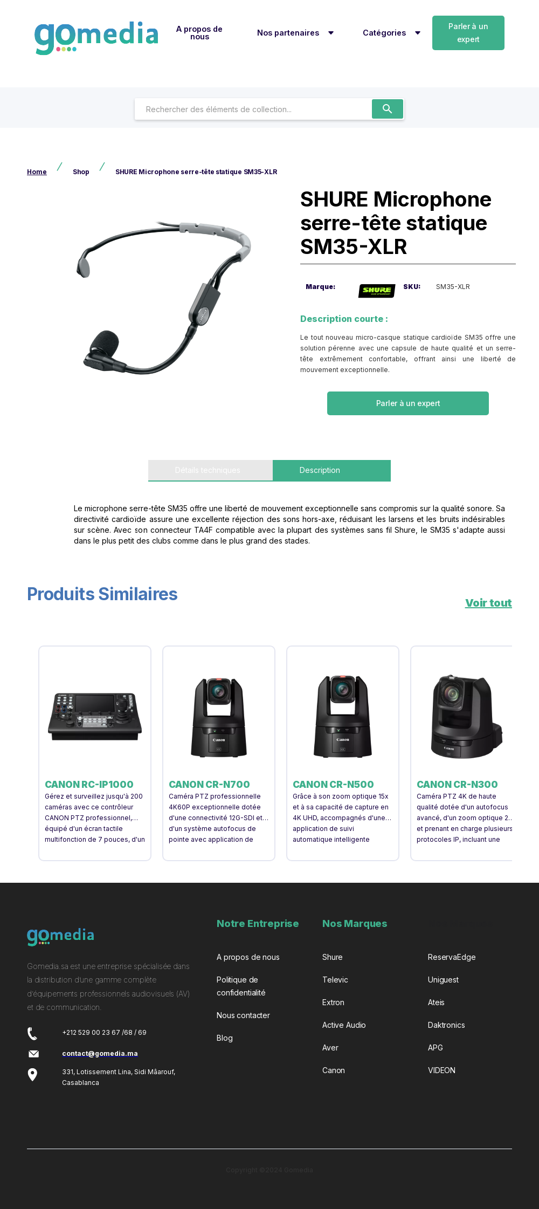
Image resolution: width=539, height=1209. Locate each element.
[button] (293, 32)
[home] (96, 38)
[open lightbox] (159, 302)
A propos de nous (199, 32)
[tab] (210, 471)
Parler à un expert (468, 33)
